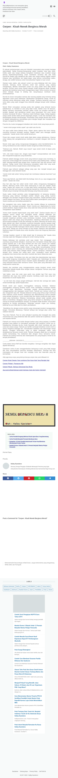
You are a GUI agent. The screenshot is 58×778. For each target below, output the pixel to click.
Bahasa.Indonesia (9, 586)
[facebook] (8, 478)
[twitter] (18, 478)
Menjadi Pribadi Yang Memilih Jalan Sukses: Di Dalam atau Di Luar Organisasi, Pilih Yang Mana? (28, 685)
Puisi (45, 589)
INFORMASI (31, 586)
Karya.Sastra (46, 586)
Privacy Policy (34, 771)
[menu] (5, 16)
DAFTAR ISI (42, 771)
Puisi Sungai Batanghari (22, 650)
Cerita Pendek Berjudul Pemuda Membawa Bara (23, 439)
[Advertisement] (29, 47)
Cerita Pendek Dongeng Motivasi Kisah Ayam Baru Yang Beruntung (29, 436)
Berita (18, 586)
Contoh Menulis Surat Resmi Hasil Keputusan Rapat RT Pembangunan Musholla (26, 639)
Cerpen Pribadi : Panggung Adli (13, 363)
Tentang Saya (24, 771)
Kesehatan (7, 589)
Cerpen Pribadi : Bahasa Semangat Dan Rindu (18, 367)
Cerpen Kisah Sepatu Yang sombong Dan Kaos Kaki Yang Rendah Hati (26, 360)
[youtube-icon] (54, 6)
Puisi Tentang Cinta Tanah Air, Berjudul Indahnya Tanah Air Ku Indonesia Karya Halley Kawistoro (28, 714)
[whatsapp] (39, 478)
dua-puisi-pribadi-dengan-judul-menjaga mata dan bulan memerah (24, 370)
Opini (31, 589)
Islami (39, 586)
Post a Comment (38, 31)
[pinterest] (29, 478)
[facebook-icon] (51, 6)
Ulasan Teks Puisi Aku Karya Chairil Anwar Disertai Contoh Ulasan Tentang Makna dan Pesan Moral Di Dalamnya (29, 672)
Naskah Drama (23, 589)
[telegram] (50, 478)
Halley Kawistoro (33, 775)
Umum (50, 589)
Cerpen (24, 586)
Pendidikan (38, 589)
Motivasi (14, 589)
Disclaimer (15, 771)
